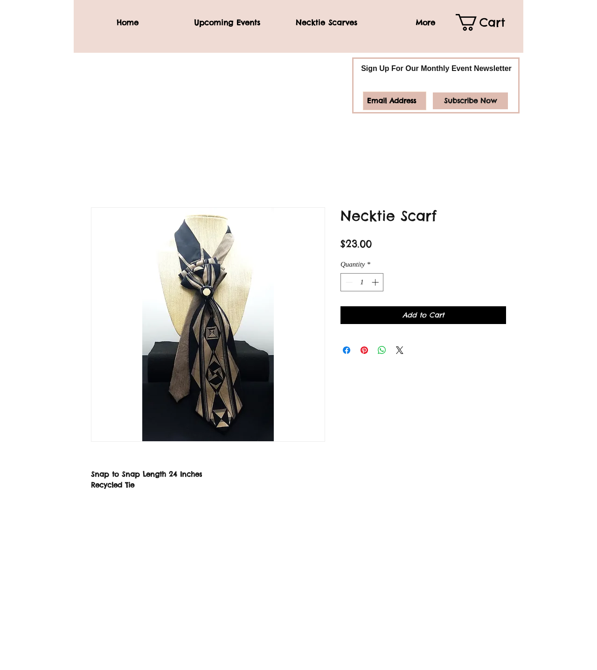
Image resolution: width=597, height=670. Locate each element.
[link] (487, 22)
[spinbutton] (362, 282)
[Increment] (376, 282)
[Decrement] (348, 282)
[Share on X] (399, 350)
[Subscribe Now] (470, 101)
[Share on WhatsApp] (382, 350)
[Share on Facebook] (346, 350)
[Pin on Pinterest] (364, 350)
